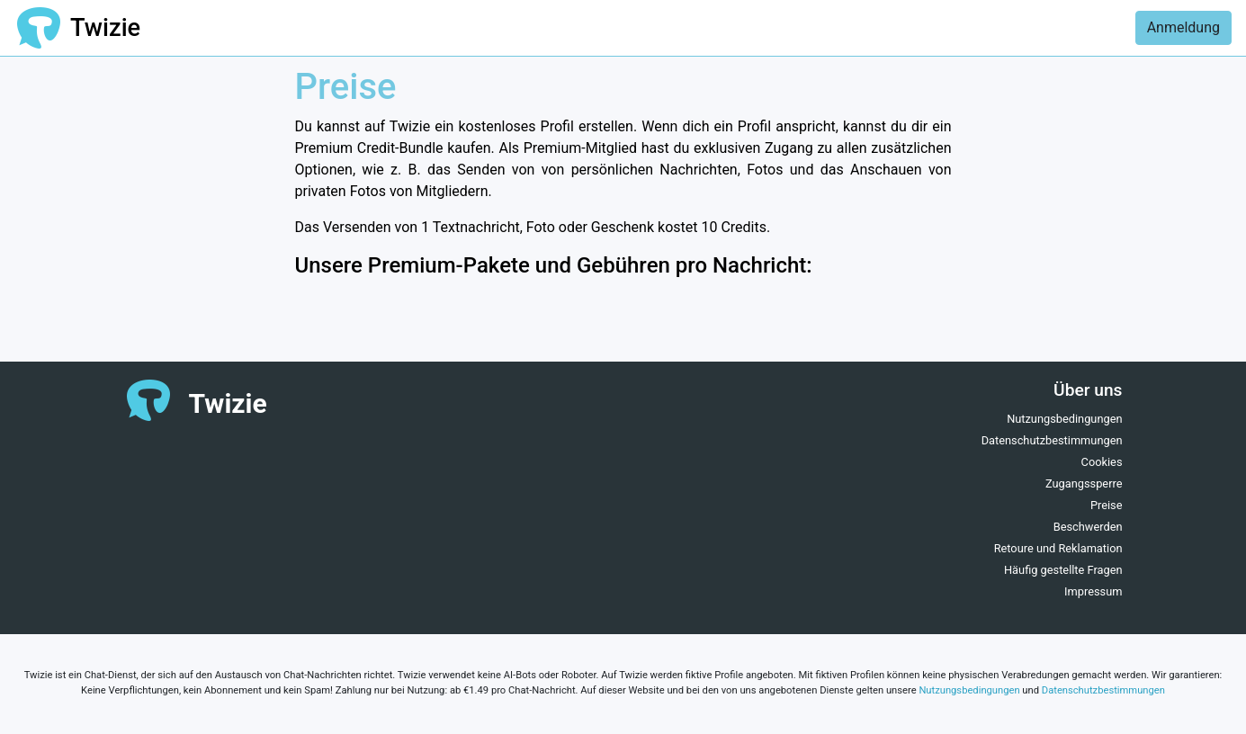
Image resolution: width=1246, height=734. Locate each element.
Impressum (1093, 591)
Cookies (1102, 462)
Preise (1106, 505)
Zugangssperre (1084, 483)
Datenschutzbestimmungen (1052, 440)
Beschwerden (1088, 526)
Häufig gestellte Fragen (1063, 570)
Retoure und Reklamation (1058, 548)
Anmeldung (1183, 27)
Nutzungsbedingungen (1064, 418)
